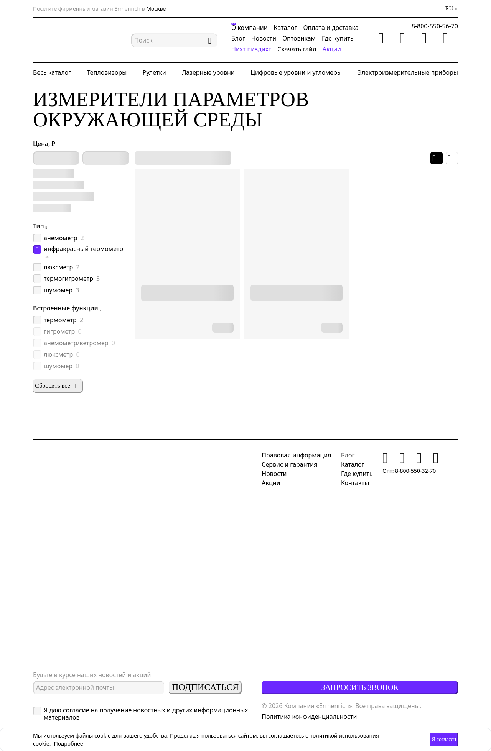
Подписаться (205, 687)
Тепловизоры (107, 72)
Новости (263, 38)
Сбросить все (56, 385)
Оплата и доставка (330, 27)
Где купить (338, 38)
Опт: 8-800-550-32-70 (409, 470)
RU (449, 8)
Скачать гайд (296, 49)
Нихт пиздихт (251, 49)
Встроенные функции (65, 308)
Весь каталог (52, 72)
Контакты (355, 483)
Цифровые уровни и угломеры (296, 72)
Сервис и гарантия (289, 464)
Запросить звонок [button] (359, 687)
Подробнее (68, 743)
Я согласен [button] (444, 739)
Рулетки (154, 72)
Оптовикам (299, 38)
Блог (238, 38)
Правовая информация (296, 455)
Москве (156, 8)
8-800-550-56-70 (435, 26)
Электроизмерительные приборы (408, 72)
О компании (249, 27)
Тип (38, 226)
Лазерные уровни (208, 72)
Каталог (285, 27)
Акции (332, 49)
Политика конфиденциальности (309, 716)
